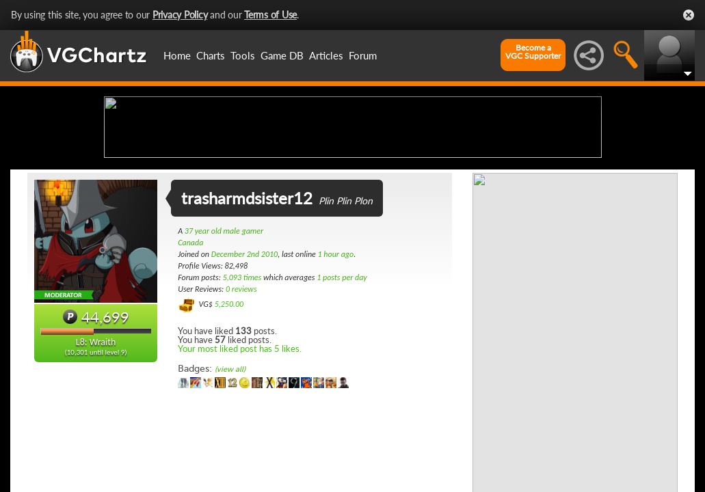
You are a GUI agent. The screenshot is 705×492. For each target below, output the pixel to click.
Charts (210, 55)
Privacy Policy (180, 14)
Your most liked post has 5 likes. (240, 456)
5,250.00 (229, 412)
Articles (326, 55)
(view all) (230, 477)
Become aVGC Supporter (533, 52)
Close (688, 15)
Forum (363, 55)
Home (177, 55)
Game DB (282, 55)
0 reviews (241, 397)
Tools (242, 55)
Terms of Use (270, 14)
